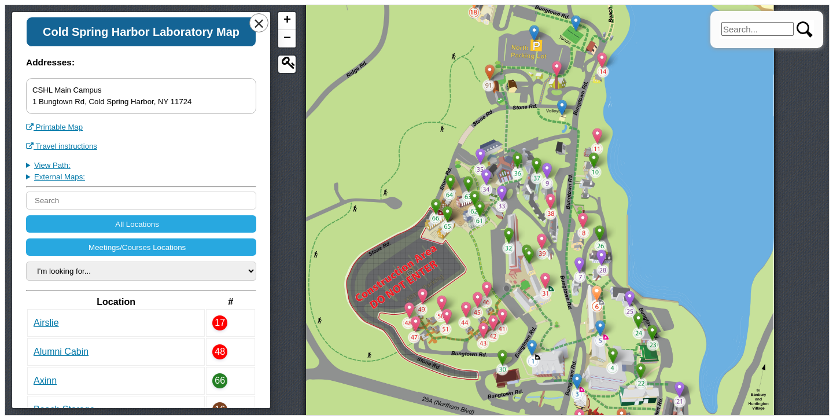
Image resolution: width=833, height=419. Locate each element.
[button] (532, 347)
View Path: (52, 165)
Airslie (46, 323)
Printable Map (54, 127)
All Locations (138, 224)
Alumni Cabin (61, 351)
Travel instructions (61, 146)
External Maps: (59, 176)
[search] (757, 29)
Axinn (45, 380)
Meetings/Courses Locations (138, 247)
